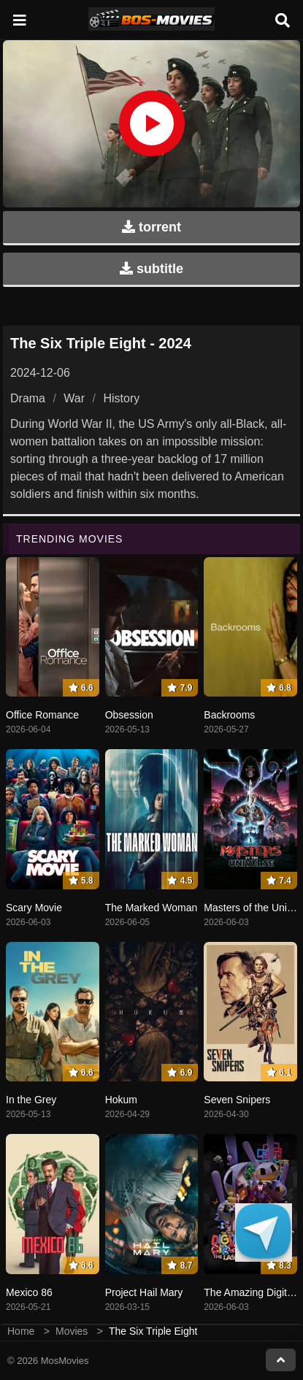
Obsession (129, 715)
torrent (151, 227)
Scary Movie (34, 907)
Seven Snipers (237, 1099)
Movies (71, 1331)
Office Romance (42, 715)
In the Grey (31, 1099)
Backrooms (229, 715)
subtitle (151, 268)
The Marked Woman (151, 907)
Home (20, 1331)
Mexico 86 (29, 1292)
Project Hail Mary (144, 1292)
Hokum (121, 1099)
